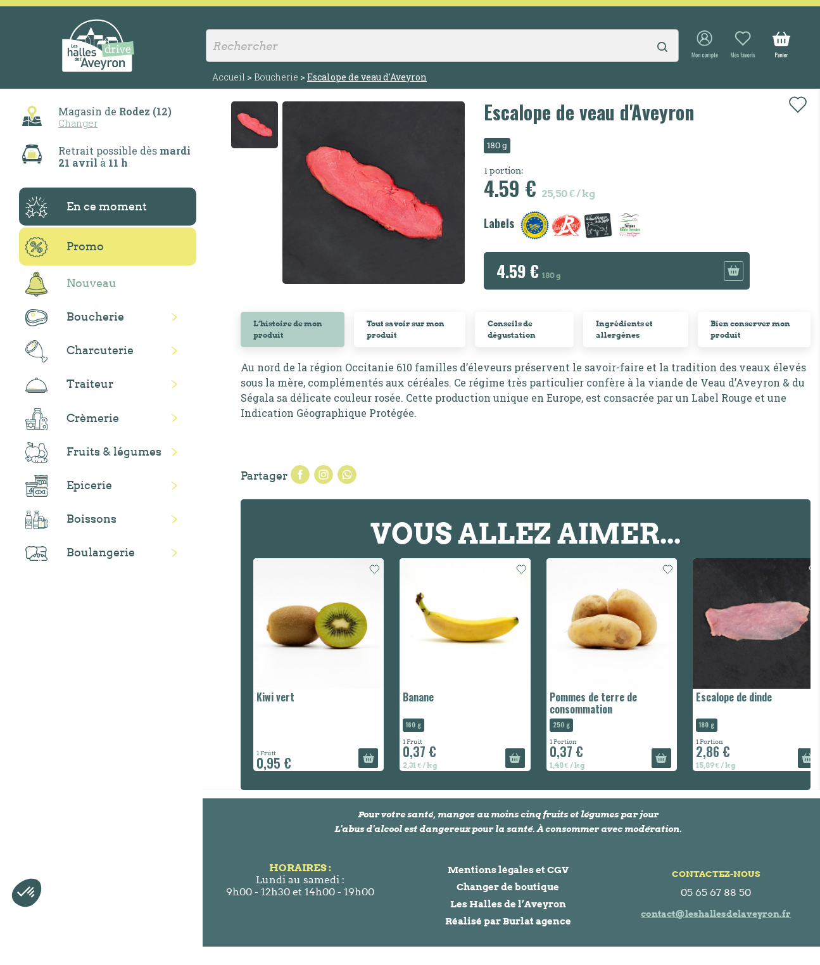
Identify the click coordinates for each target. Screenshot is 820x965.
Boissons (71, 520)
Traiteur (69, 384)
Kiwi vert (275, 697)
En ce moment (86, 207)
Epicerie (68, 486)
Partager (300, 474)
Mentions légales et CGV (508, 870)
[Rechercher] (442, 45)
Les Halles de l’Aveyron (508, 904)
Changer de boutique (508, 887)
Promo (64, 247)
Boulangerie (80, 553)
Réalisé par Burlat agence (508, 921)
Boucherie (74, 317)
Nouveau (71, 284)
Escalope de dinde (734, 697)
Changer (78, 123)
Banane (418, 697)
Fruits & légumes (93, 452)
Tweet (323, 474)
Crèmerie (72, 419)
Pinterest (346, 474)
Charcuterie (79, 351)
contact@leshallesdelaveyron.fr (716, 913)
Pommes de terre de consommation (593, 703)
